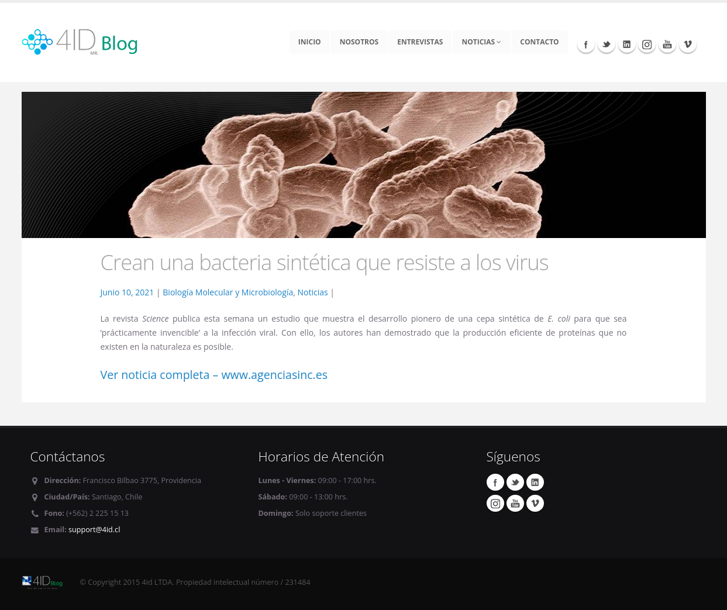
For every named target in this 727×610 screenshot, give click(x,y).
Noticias (481, 42)
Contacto (539, 42)
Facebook (586, 44)
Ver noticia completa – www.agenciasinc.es (214, 374)
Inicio (309, 42)
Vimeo (688, 44)
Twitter (606, 44)
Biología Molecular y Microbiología (228, 292)
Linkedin (627, 44)
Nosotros (359, 42)
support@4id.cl (94, 530)
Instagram (647, 44)
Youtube (667, 44)
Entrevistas (420, 42)
